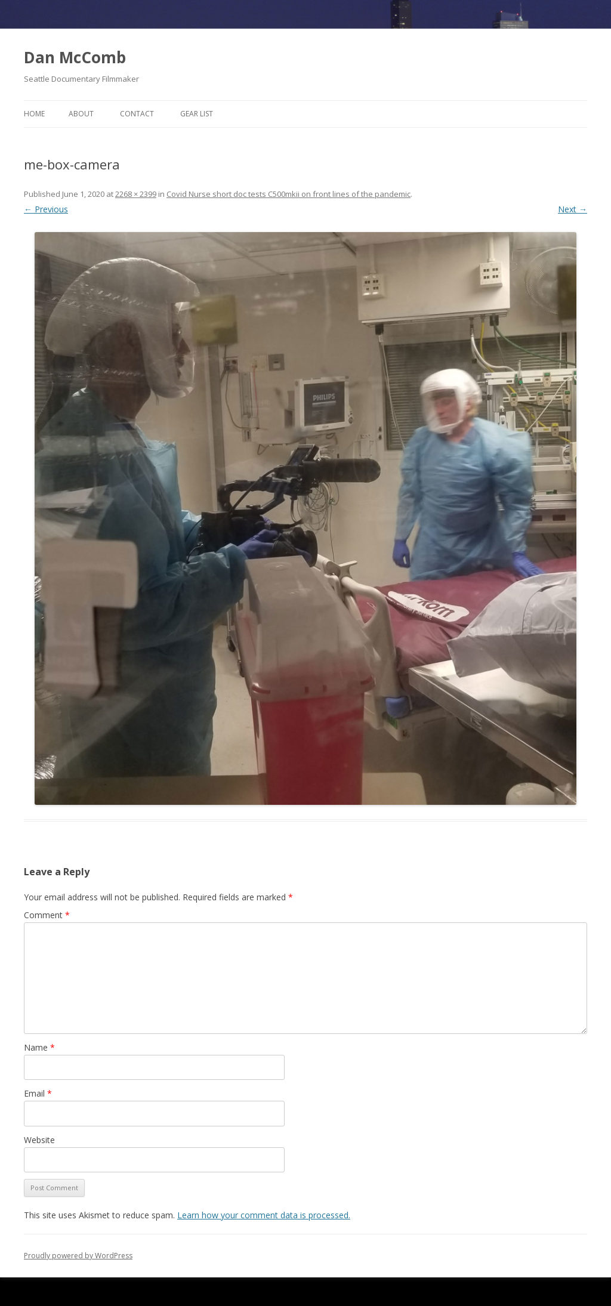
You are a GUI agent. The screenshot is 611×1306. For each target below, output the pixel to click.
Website (39, 1140)
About (81, 114)
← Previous (46, 209)
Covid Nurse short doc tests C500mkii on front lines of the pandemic (288, 194)
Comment (47, 915)
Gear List (196, 114)
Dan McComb (75, 57)
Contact (137, 114)
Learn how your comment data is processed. (263, 1215)
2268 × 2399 (135, 194)
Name (39, 1047)
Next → (572, 209)
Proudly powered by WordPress (78, 1256)
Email (38, 1093)
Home (34, 114)
